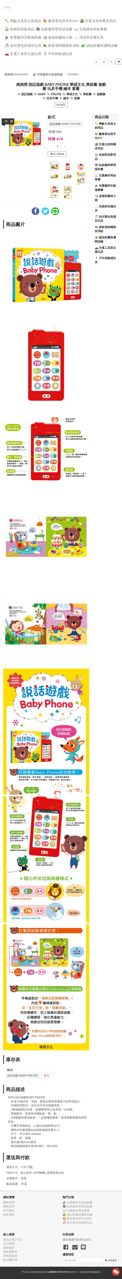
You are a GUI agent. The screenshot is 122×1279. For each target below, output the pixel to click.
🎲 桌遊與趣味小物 (58, 37)
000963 (72, 74)
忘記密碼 (9, 1243)
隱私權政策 (10, 1252)
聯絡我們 (9, 1206)
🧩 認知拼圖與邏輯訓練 (99, 45)
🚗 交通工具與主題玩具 (23, 53)
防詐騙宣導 (10, 1260)
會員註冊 (9, 1239)
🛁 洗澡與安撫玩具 (89, 37)
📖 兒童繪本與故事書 (90, 29)
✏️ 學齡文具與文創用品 (23, 20)
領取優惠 (111, 1260)
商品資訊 (61, 104)
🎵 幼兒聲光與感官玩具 (23, 45)
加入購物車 (57, 154)
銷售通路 (9, 1214)
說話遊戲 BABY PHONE (65, 124)
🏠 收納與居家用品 (19, 29)
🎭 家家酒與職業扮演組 (61, 45)
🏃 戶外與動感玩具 (58, 53)
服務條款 (9, 1247)
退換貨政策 (10, 1256)
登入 (20, 1239)
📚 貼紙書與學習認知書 (54, 29)
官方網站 (9, 1210)
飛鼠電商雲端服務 (88, 1272)
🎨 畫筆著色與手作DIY (60, 20)
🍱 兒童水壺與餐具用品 (98, 20)
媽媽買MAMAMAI (16, 74)
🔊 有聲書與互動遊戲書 (23, 37)
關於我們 (9, 1202)
